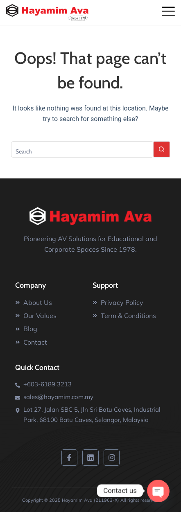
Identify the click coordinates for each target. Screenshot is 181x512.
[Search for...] (82, 149)
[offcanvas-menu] (168, 12)
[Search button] (162, 149)
